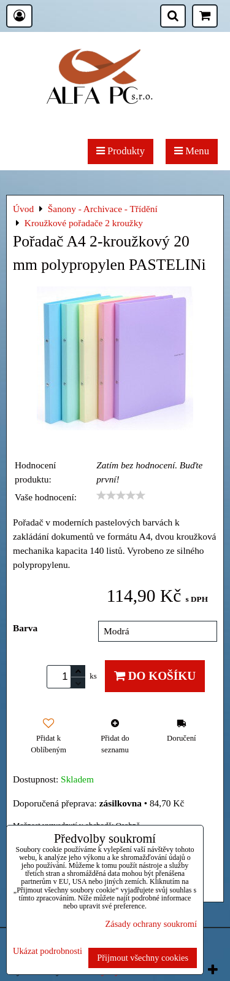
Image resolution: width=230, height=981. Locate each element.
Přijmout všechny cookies (142, 958)
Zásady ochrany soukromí (151, 924)
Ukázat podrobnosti (47, 951)
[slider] (120, 495)
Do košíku (155, 675)
